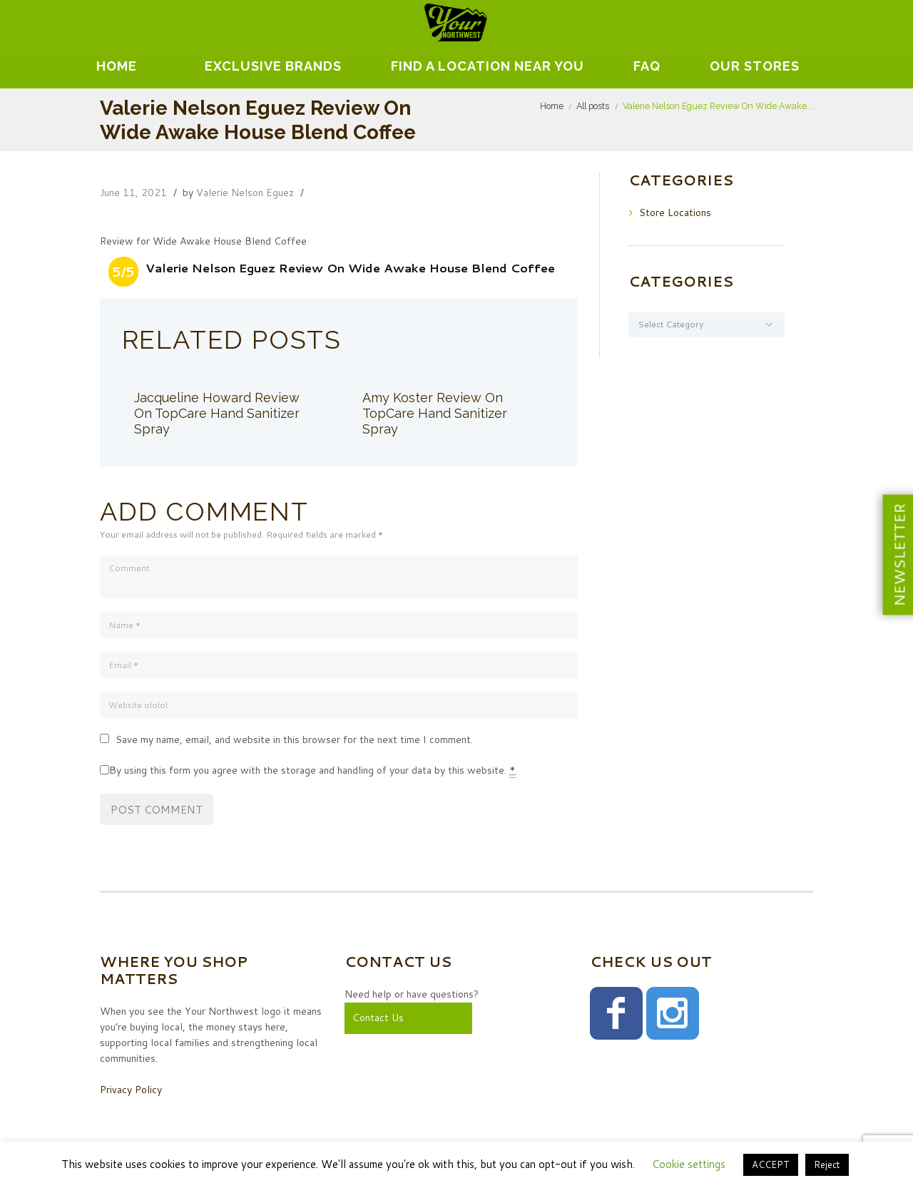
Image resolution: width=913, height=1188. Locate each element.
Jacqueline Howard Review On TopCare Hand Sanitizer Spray (217, 413)
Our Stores (755, 65)
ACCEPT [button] (771, 1164)
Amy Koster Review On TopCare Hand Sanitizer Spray (434, 413)
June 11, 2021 (133, 192)
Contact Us (378, 1017)
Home (116, 65)
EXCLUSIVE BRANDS (273, 65)
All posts (592, 106)
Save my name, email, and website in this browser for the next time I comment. (294, 739)
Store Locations (675, 212)
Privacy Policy (131, 1089)
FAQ (646, 65)
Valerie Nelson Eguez (245, 192)
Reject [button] (827, 1164)
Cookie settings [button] (688, 1164)
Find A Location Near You (487, 65)
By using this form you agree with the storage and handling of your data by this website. (312, 770)
